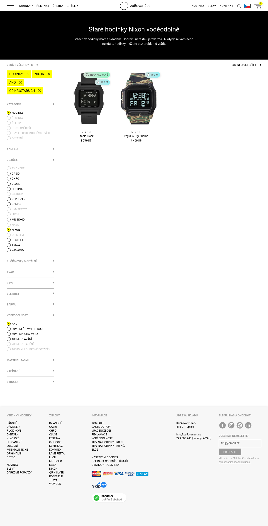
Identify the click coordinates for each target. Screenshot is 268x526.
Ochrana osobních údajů (110, 461)
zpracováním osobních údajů (235, 462)
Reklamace (99, 434)
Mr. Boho (55, 461)
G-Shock (55, 442)
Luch (52, 457)
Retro (11, 457)
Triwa (53, 480)
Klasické (13, 438)
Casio (53, 426)
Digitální (13, 434)
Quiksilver (56, 472)
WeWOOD (55, 483)
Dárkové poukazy (19, 472)
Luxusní (12, 445)
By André (55, 423)
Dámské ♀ (13, 426)
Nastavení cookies (105, 457)
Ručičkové (14, 430)
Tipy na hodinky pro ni (107, 442)
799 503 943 (184, 438)
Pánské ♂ (13, 423)
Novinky (12, 464)
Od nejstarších (22, 91)
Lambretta (57, 453)
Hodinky (16, 74)
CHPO (52, 430)
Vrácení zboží (101, 430)
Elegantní (14, 442)
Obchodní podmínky (106, 464)
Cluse (53, 434)
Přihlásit (230, 452)
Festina (54, 438)
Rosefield (56, 476)
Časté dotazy (101, 426)
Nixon (39, 74)
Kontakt (98, 423)
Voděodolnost (102, 438)
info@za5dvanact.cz (188, 434)
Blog (95, 449)
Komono (55, 449)
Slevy (11, 468)
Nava (52, 464)
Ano (12, 82)
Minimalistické (17, 449)
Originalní (14, 453)
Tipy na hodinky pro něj (109, 445)
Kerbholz (56, 445)
